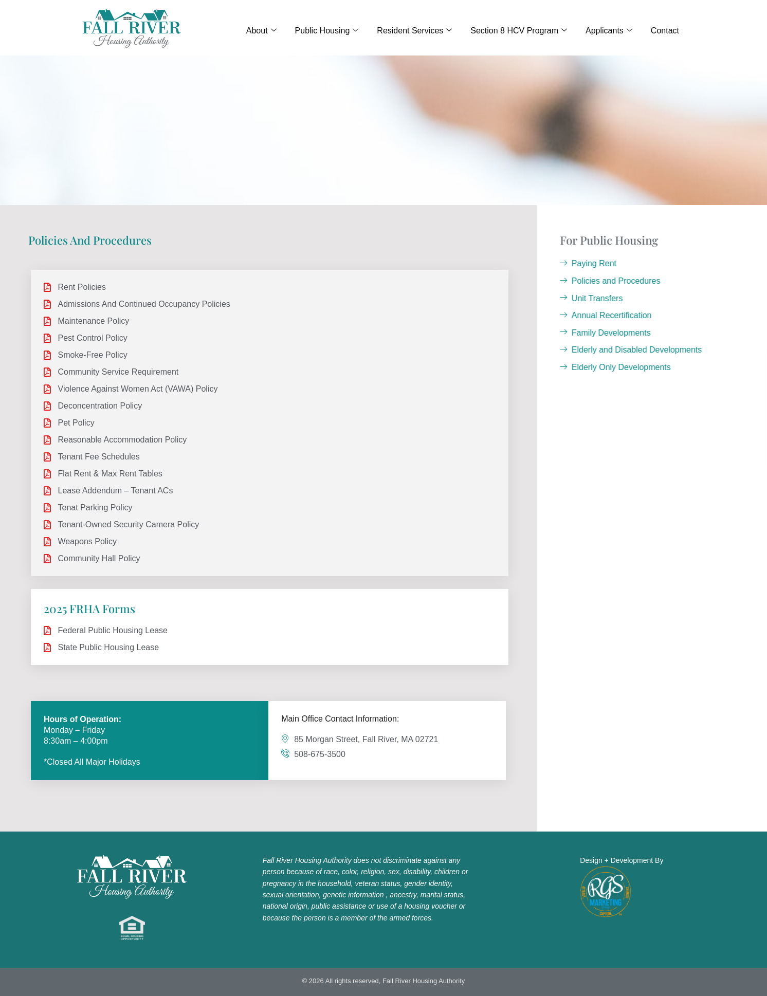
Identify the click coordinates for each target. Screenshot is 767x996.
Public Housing (327, 30)
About (261, 30)
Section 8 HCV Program (518, 30)
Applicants (609, 30)
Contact (665, 30)
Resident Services (414, 30)
